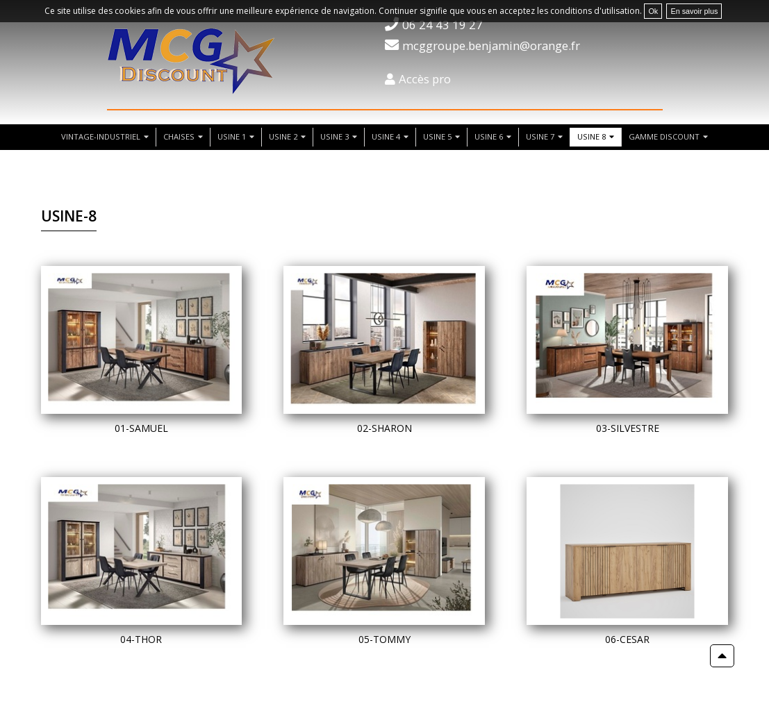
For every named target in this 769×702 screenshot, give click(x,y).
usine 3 (334, 136)
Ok (653, 11)
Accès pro (425, 79)
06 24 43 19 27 (442, 25)
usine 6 (488, 136)
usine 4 (386, 136)
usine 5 (437, 136)
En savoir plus (694, 11)
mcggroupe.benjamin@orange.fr (491, 45)
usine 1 (231, 136)
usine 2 (283, 136)
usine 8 (591, 136)
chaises (179, 136)
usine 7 (540, 136)
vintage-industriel (100, 136)
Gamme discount (664, 136)
